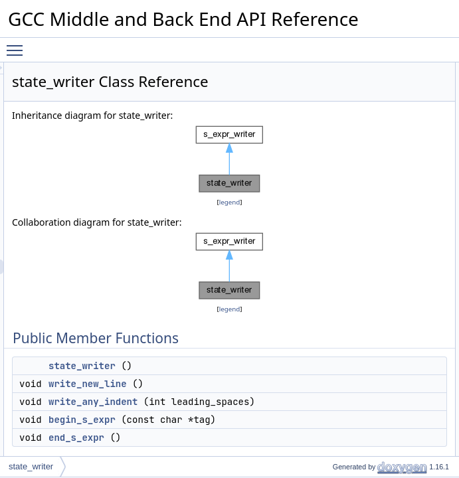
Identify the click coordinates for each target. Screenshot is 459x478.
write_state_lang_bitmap (408, 288)
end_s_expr (386, 142)
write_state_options (399, 274)
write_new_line (254, 446)
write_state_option (397, 259)
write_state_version (399, 303)
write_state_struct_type (405, 391)
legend (253, 235)
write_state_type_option (407, 230)
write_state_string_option (409, 215)
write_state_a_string (400, 201)
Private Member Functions (400, 157)
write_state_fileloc (396, 172)
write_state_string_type (405, 332)
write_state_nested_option (411, 245)
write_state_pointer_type (408, 449)
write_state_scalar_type (406, 318)
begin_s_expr (389, 128)
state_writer (248, 428)
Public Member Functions (399, 69)
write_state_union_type (405, 420)
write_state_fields (395, 186)
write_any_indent (395, 113)
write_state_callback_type (410, 347)
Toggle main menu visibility (18, 44)
